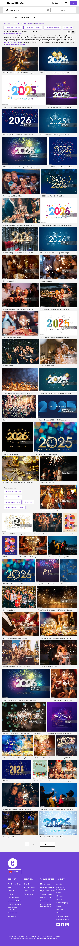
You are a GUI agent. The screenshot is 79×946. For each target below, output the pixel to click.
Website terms (12, 936)
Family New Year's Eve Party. (51, 511)
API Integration (45, 897)
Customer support (62, 919)
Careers (59, 892)
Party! (5, 420)
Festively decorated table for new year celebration (20, 482)
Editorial (11, 891)
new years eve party (52, 27)
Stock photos (12, 913)
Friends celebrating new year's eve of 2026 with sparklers (22, 309)
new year (68, 27)
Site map (58, 936)
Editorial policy (23, 936)
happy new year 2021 (32, 27)
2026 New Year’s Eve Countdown (53, 196)
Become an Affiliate (63, 916)
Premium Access (29, 891)
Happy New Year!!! (40, 534)
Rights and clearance (47, 887)
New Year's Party (9, 610)
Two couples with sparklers (12, 196)
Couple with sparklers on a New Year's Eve (55, 309)
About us (59, 884)
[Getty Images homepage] (15, 3)
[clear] (48, 10)
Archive (10, 894)
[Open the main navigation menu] (3, 3)
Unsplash (59, 909)
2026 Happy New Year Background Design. (54, 253)
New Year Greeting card (42, 781)
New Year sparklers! (10, 281)
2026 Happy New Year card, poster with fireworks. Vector (22, 135)
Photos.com (60, 913)
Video (10, 887)
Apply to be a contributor (12, 908)
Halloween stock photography (15, 44)
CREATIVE (15, 17)
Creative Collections (15, 901)
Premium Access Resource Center (45, 905)
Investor (59, 899)
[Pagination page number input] (27, 844)
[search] (8, 10)
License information (47, 936)
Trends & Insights (46, 894)
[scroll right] (74, 27)
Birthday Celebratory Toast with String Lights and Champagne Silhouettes (28, 73)
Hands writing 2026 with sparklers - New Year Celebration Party (25, 253)
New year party (8, 366)
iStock (58, 906)
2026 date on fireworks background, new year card (20, 700)
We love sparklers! (47, 482)
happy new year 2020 (12, 27)
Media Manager (45, 884)
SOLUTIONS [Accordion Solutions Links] (28, 879)
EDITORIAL (25, 17)
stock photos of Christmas (12, 42)
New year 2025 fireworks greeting (14, 534)
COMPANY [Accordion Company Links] (60, 879)
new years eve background (15, 507)
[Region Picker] (15, 871)
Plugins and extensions (47, 891)
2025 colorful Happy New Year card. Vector (18, 107)
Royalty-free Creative (15, 884)
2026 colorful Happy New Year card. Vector (57, 225)
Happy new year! (47, 281)
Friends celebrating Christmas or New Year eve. (19, 225)
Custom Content (13, 897)
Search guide (44, 901)
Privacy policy (35, 936)
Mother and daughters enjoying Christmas (17, 809)
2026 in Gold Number (10, 454)
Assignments (28, 894)
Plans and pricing (29, 887)
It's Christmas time (47, 366)
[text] (28, 10)
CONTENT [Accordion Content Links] (12, 879)
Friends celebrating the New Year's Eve (16, 666)
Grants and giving (62, 903)
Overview (27, 884)
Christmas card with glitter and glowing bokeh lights (20, 758)
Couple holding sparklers (49, 666)
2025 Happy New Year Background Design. (54, 135)
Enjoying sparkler (9, 837)
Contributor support (15, 904)
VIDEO (34, 17)
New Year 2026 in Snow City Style (51, 837)
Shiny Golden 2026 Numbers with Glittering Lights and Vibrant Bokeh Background (31, 393)
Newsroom (60, 896)
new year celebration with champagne (16, 638)
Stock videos (12, 916)
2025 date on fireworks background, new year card (20, 167)
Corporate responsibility (61, 888)
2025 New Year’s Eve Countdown (46, 454)
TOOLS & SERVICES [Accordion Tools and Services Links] (47, 879)
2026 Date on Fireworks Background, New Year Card (21, 781)
